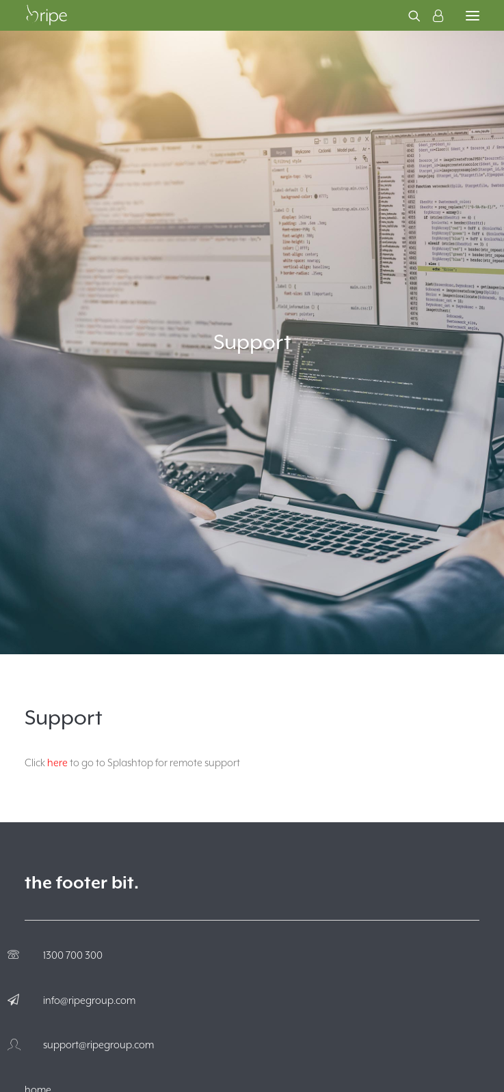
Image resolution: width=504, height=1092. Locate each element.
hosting (42, 1074)
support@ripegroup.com (98, 968)
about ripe (48, 1033)
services (42, 1054)
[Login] (432, 16)
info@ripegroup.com (89, 923)
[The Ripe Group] (50, 15)
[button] (472, 15)
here (57, 686)
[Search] (408, 16)
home (38, 1013)
